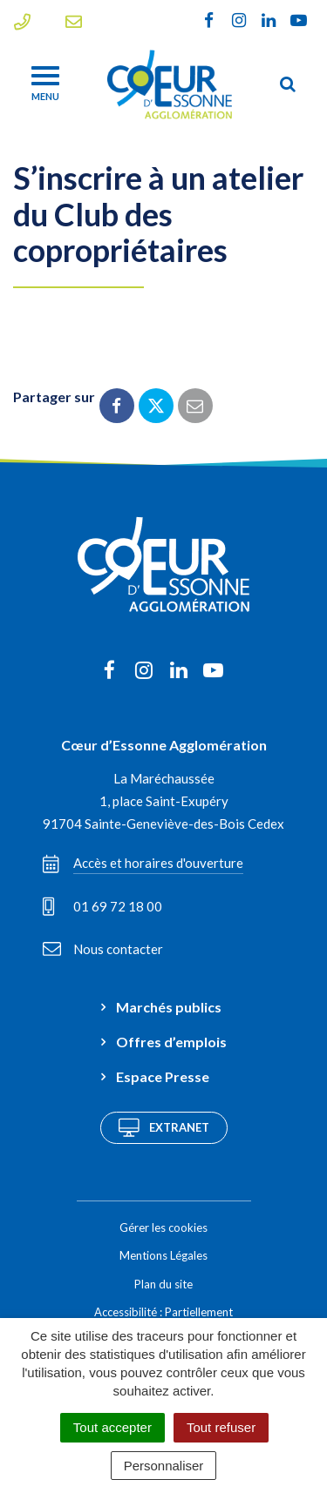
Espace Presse (162, 1076)
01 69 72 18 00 (102, 906)
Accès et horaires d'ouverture (143, 863)
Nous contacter (103, 949)
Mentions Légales (163, 1255)
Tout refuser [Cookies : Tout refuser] (221, 1427)
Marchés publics (168, 1007)
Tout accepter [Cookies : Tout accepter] (112, 1427)
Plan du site (163, 1284)
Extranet (164, 1127)
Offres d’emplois (171, 1041)
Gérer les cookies (163, 1227)
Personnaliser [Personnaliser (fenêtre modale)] (164, 1465)
